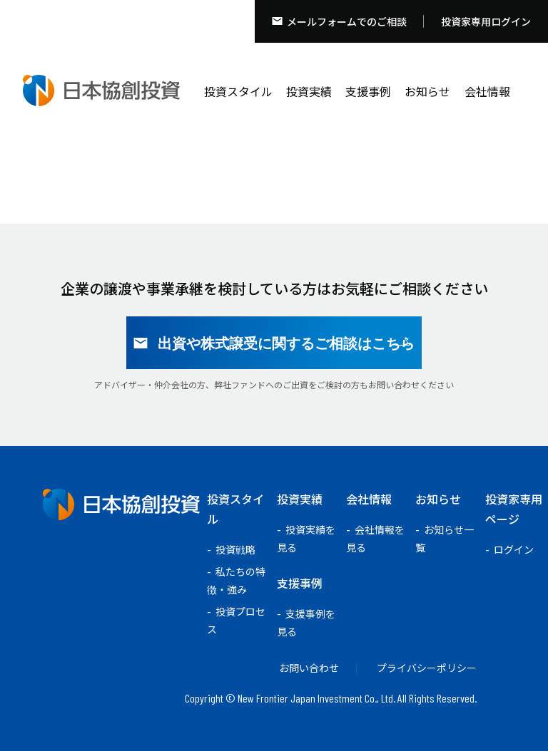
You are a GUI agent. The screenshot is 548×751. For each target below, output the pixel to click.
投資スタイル (238, 91)
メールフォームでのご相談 (347, 21)
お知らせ (427, 91)
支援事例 (368, 91)
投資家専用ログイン (486, 21)
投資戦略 (235, 549)
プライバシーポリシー (427, 668)
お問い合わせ (309, 668)
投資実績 (309, 91)
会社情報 (487, 91)
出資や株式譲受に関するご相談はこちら (286, 342)
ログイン (514, 549)
